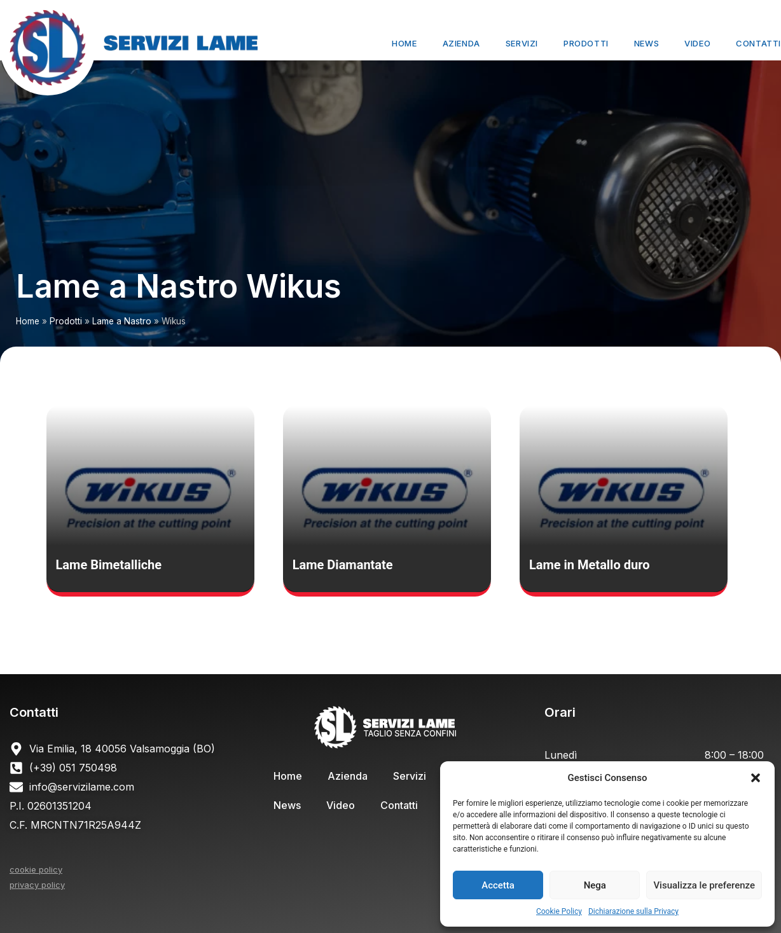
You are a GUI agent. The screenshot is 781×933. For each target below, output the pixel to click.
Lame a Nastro (121, 321)
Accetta (498, 885)
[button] (755, 777)
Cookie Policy (559, 911)
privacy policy (37, 885)
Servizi (522, 43)
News (646, 43)
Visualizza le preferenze (704, 885)
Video (697, 43)
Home (404, 43)
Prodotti (586, 43)
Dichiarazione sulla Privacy (633, 911)
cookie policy (36, 869)
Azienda (461, 43)
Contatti (758, 43)
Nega (595, 885)
